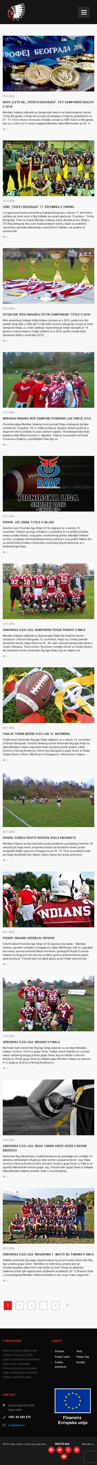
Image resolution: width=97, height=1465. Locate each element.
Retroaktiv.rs (88, 1444)
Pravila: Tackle (62, 1356)
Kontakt (80, 1362)
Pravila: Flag (82, 1356)
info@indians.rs (16, 1425)
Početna (59, 1351)
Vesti (79, 1351)
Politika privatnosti (60, 1364)
